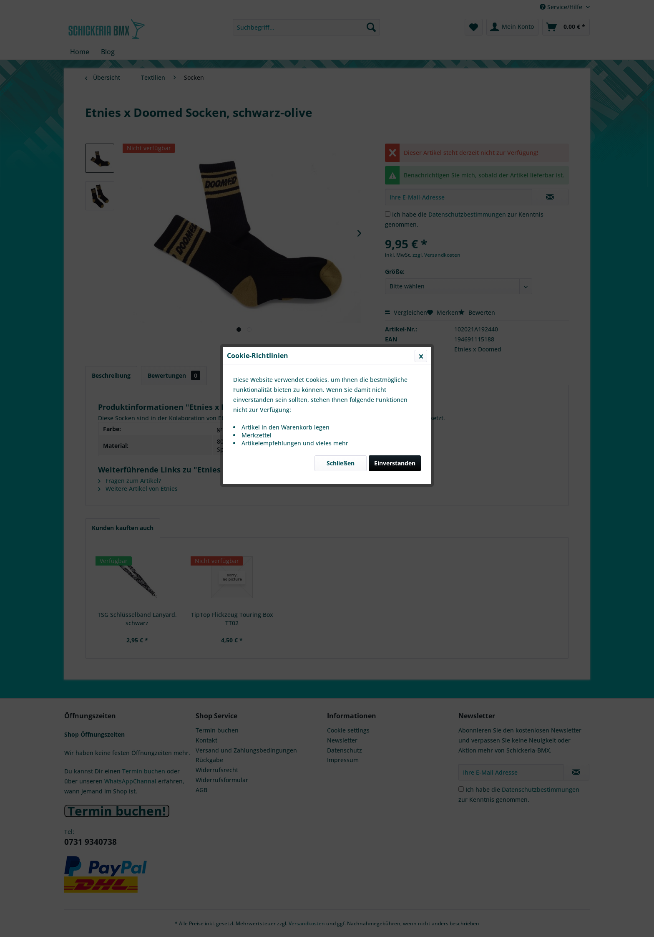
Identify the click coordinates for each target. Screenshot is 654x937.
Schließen (341, 198)
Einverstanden (394, 198)
